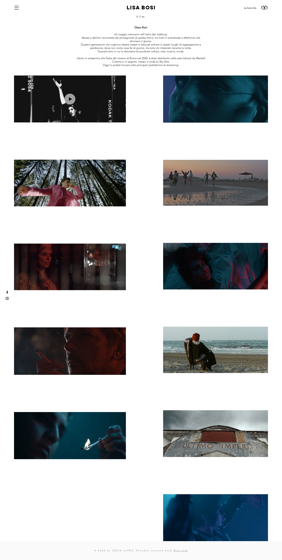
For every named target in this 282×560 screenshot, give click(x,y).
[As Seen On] (250, 8)
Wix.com (180, 550)
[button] (16, 8)
